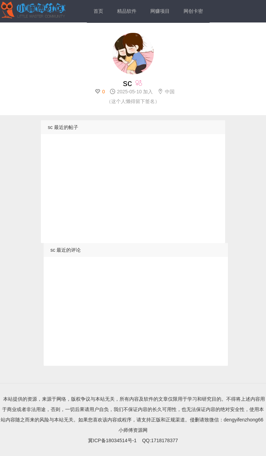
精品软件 (126, 11)
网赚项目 (160, 11)
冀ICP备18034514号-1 (112, 440)
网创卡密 (193, 11)
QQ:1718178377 (160, 440)
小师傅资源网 (133, 430)
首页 (98, 11)
